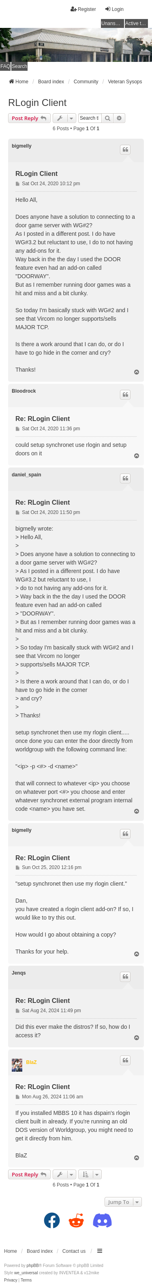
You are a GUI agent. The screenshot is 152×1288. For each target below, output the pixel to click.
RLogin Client (37, 102)
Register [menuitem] (83, 9)
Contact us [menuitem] (74, 1251)
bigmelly (22, 146)
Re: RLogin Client (42, 418)
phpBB (33, 1265)
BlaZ (31, 1062)
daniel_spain (26, 475)
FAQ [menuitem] (5, 66)
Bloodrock (24, 391)
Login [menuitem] (114, 9)
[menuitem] (10, 1280)
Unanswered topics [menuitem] (112, 23)
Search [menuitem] (19, 66)
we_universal (26, 1273)
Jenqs (19, 973)
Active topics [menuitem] (136, 23)
